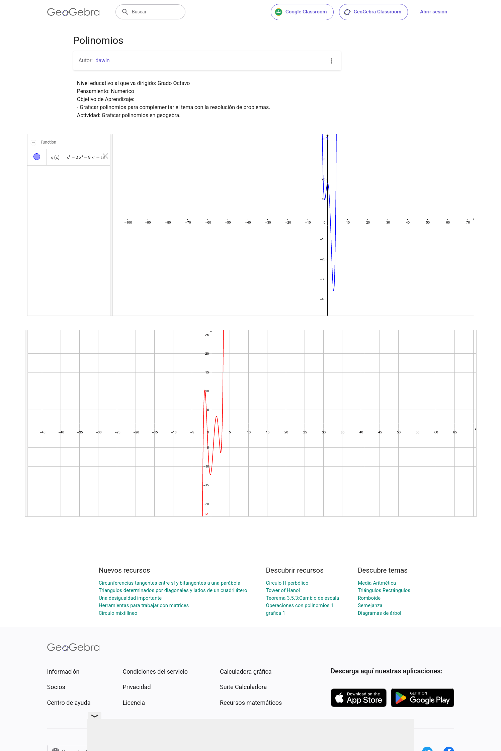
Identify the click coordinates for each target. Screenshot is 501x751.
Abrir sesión (433, 12)
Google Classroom (301, 12)
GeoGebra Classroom (372, 12)
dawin (102, 60)
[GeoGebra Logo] (73, 12)
